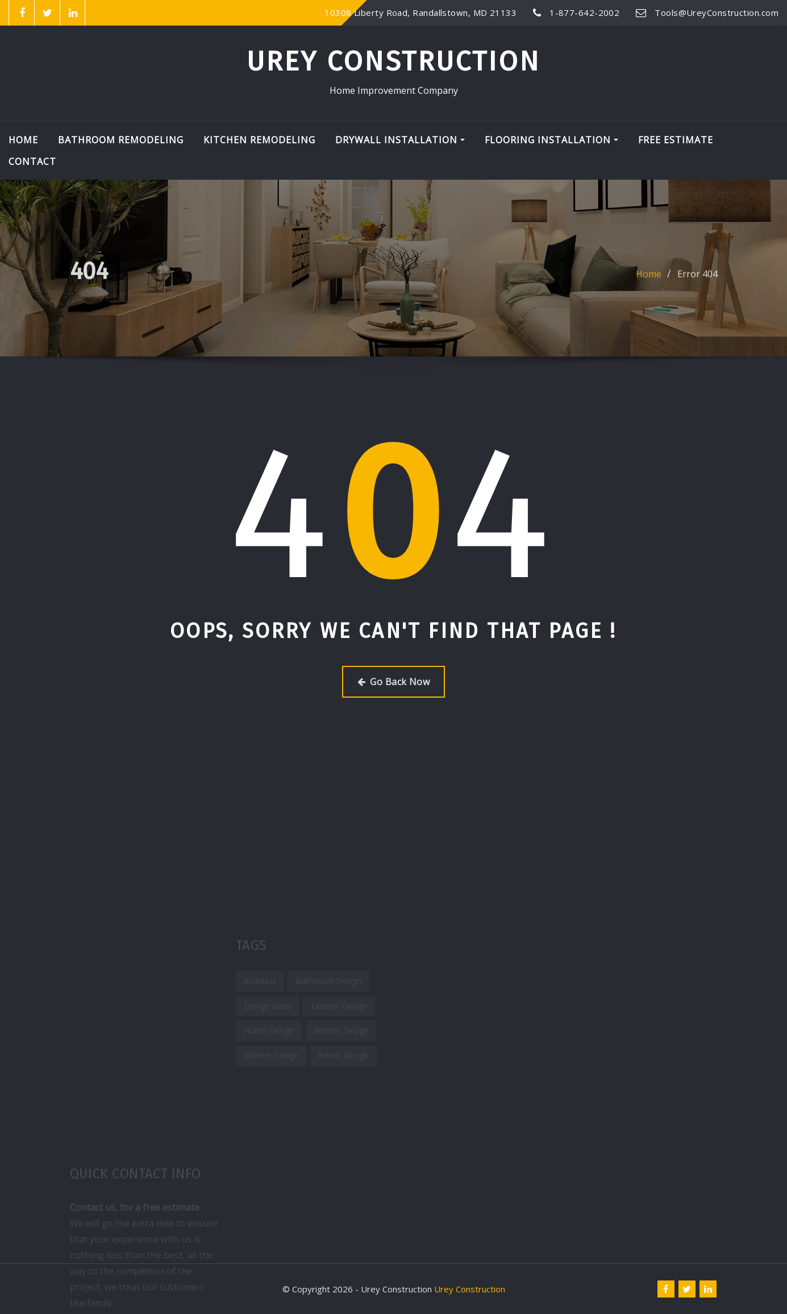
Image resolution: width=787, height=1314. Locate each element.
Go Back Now (393, 681)
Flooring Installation (551, 140)
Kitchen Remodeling (259, 140)
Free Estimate (675, 140)
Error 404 (697, 279)
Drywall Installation (400, 140)
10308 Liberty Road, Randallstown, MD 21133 (420, 12)
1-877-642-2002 (584, 12)
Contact (32, 161)
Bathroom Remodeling (121, 140)
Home (23, 140)
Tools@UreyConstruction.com (716, 12)
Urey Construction (393, 61)
